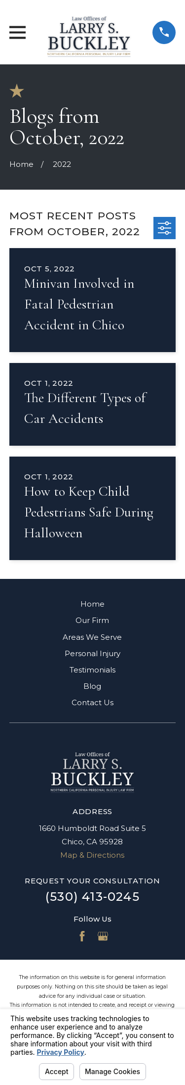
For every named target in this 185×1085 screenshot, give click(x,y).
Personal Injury (92, 653)
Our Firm (92, 620)
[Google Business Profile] (103, 936)
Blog (92, 686)
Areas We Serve (92, 637)
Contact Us (92, 702)
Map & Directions (92, 855)
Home (92, 604)
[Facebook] (82, 936)
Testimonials (92, 669)
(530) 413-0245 (92, 896)
